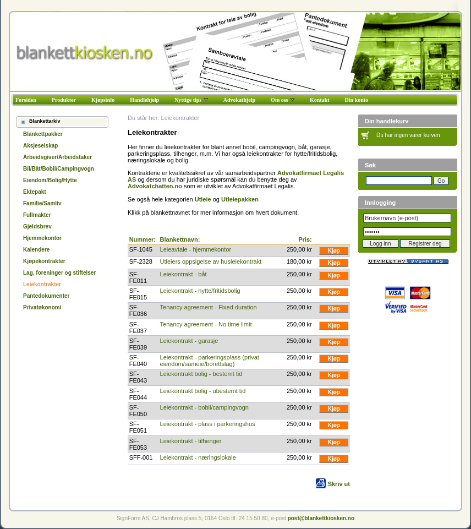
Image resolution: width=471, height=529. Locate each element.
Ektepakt (34, 192)
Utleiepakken (240, 199)
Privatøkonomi (42, 307)
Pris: (304, 239)
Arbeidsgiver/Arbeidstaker (57, 157)
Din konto (357, 100)
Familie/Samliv (42, 203)
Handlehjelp (144, 100)
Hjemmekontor (42, 238)
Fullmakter (37, 215)
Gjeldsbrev (37, 226)
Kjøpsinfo (102, 100)
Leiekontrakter (42, 284)
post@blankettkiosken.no (321, 518)
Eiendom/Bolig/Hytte (50, 180)
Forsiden (25, 100)
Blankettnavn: (180, 239)
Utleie (203, 199)
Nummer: (142, 239)
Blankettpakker (43, 134)
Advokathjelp (239, 100)
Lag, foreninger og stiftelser (59, 273)
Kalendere (36, 250)
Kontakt (320, 100)
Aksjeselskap (40, 146)
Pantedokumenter (46, 296)
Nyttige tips (191, 100)
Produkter (64, 100)
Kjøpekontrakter (44, 261)
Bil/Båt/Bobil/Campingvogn (58, 169)
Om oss (282, 100)
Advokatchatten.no (155, 186)
